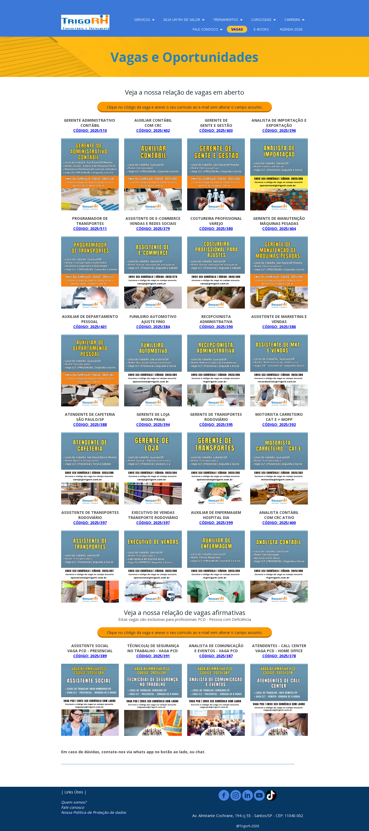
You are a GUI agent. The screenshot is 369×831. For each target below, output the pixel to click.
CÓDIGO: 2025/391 (153, 655)
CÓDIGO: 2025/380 (216, 228)
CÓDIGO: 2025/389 (90, 655)
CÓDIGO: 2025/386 (279, 326)
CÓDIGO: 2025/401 (90, 326)
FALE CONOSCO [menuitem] (205, 29)
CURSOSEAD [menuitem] (261, 19)
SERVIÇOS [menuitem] (142, 19)
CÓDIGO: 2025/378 (279, 655)
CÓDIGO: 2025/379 (153, 228)
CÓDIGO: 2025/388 (90, 424)
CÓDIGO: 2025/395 (216, 424)
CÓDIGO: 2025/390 (216, 326)
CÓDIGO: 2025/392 (279, 424)
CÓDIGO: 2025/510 (90, 130)
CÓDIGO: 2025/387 (216, 655)
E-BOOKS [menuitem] (261, 29)
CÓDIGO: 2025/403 (216, 130)
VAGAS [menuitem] (237, 29)
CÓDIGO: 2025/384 (153, 326)
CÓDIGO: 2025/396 (279, 130)
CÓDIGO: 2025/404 (279, 228)
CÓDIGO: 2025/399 (216, 522)
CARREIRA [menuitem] (292, 19)
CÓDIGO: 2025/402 (153, 130)
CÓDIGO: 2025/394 (153, 424)
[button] (184, 107)
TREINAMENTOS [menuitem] (225, 19)
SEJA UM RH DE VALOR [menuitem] (181, 19)
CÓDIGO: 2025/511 (90, 228)
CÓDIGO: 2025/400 (279, 522)
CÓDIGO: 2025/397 (90, 522)
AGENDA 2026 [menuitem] (291, 29)
